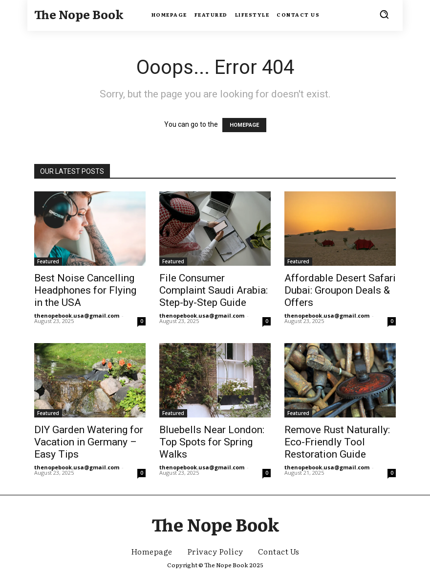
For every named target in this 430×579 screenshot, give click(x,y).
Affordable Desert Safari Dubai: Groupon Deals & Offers (340, 290)
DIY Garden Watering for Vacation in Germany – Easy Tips (88, 442)
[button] (384, 14)
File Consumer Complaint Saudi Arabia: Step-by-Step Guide (213, 290)
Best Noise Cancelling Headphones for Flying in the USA (85, 290)
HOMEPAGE (244, 125)
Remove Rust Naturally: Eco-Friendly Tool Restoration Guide (337, 442)
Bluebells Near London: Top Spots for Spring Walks (211, 442)
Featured (48, 261)
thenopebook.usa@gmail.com (76, 315)
